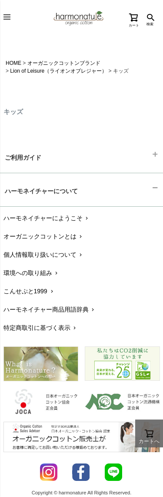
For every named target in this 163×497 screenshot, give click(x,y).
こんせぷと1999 (29, 291)
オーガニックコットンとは (43, 236)
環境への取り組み (31, 272)
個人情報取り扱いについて (43, 254)
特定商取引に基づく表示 (40, 327)
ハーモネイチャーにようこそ (46, 218)
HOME (13, 63)
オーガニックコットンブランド (63, 63)
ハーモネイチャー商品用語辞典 (49, 309)
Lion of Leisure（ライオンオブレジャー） (58, 71)
